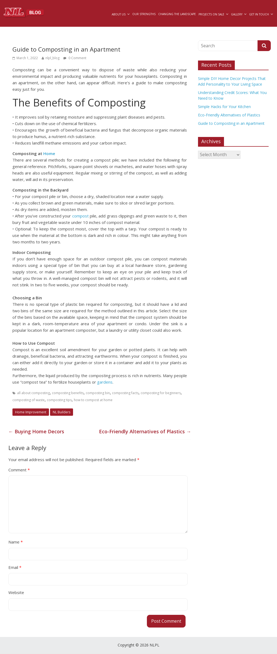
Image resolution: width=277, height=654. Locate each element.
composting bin (98, 393)
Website (16, 592)
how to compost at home (93, 400)
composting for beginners (161, 393)
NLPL (154, 645)
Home (49, 153)
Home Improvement (30, 412)
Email (14, 567)
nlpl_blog (52, 58)
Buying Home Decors (36, 431)
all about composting (33, 393)
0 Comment (74, 58)
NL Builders (61, 412)
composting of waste (28, 400)
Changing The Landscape (177, 14)
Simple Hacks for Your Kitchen (224, 106)
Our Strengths (144, 14)
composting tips (59, 400)
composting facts (125, 393)
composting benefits (68, 393)
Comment (19, 469)
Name (15, 542)
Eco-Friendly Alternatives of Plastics (145, 431)
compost (81, 216)
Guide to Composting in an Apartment (231, 123)
